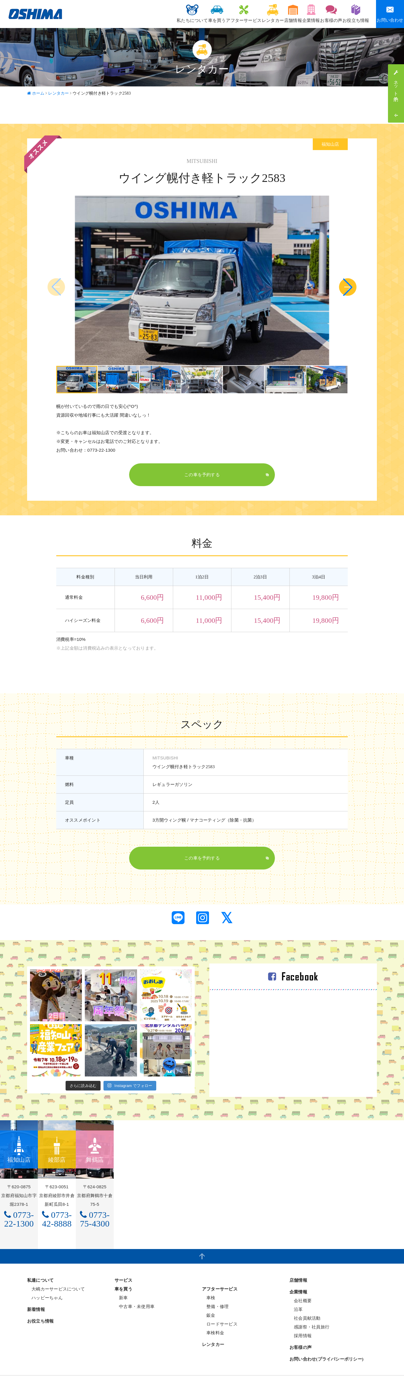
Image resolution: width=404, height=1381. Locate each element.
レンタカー (243, 13)
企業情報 (295, 13)
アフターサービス (208, 13)
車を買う (175, 13)
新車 (121, 1284)
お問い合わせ (389, 13)
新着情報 (36, 1296)
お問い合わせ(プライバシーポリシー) (326, 1345)
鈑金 (208, 1301)
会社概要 (300, 1287)
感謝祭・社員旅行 (309, 1313)
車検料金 (213, 1319)
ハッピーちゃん (45, 1284)
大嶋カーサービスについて (56, 1275)
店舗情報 (270, 13)
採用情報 (300, 1322)
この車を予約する (202, 475)
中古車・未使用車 (134, 1292)
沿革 (296, 1295)
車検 (208, 1284)
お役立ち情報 (352, 13)
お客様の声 (322, 13)
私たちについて (144, 13)
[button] (347, 287)
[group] (76, 379)
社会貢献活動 (305, 1304)
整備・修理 (215, 1292)
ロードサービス (220, 1310)
